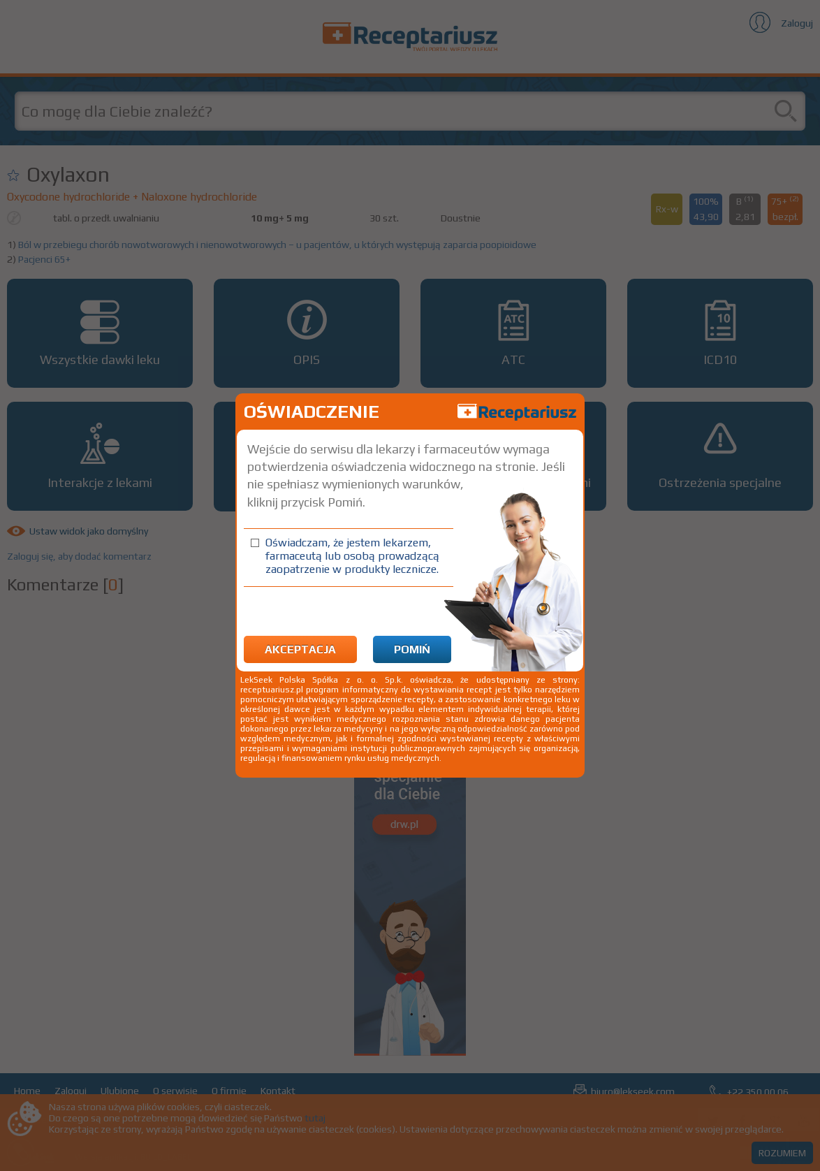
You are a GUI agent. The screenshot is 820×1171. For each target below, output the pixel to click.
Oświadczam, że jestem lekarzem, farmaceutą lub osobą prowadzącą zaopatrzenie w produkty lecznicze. (352, 556)
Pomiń (412, 649)
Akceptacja (300, 649)
